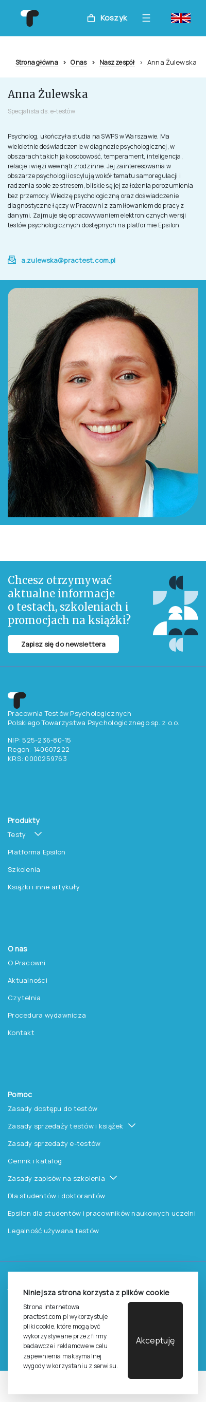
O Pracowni (27, 962)
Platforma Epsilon (36, 851)
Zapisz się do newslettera (63, 644)
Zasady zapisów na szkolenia (56, 1178)
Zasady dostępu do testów (52, 1108)
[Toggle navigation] (149, 18)
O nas (79, 62)
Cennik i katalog (35, 1160)
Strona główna (36, 62)
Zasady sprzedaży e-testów (54, 1143)
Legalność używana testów (53, 1230)
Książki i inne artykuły (44, 886)
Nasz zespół (117, 62)
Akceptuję (155, 1340)
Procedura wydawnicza (47, 1015)
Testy (17, 834)
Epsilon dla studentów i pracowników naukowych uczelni (102, 1213)
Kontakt (21, 1032)
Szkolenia (24, 869)
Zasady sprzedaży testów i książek (66, 1126)
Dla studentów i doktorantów (56, 1195)
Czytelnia (24, 997)
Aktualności (27, 980)
